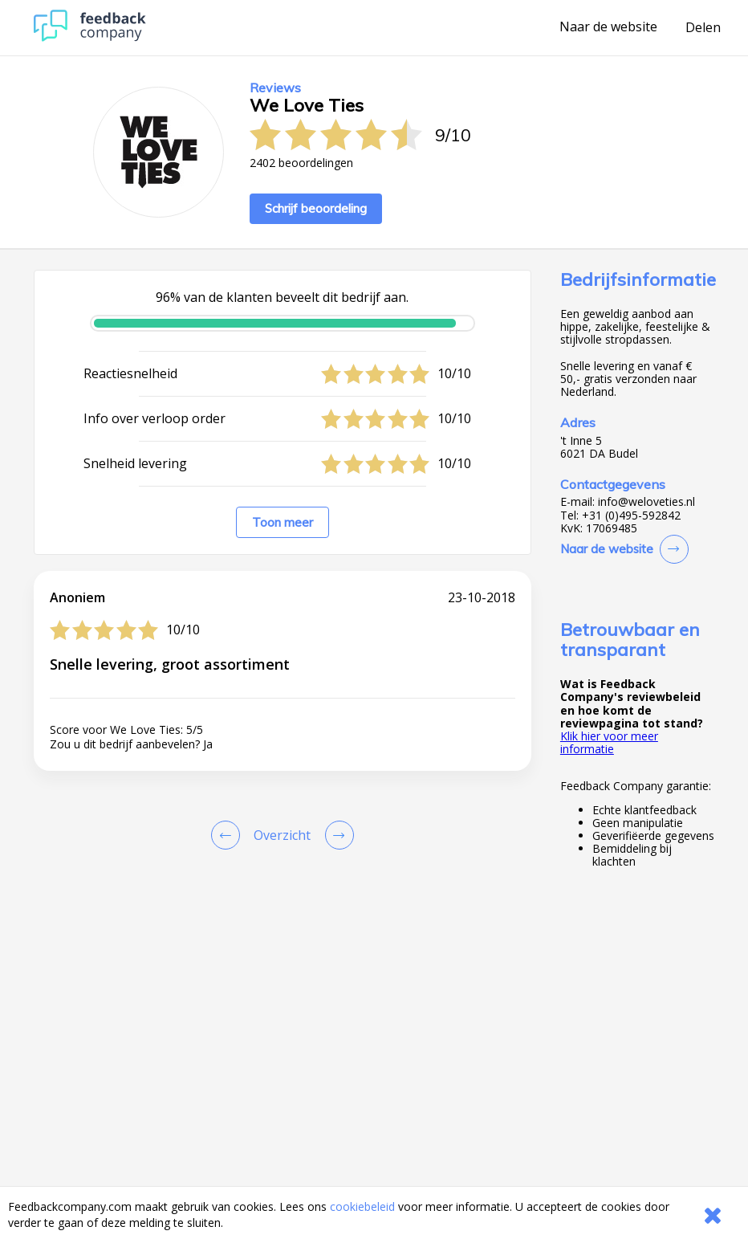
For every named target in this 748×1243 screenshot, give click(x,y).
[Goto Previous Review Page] (228, 835)
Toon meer (282, 522)
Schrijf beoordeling (316, 208)
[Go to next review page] (336, 835)
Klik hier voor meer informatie (609, 742)
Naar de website (608, 27)
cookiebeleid (362, 1206)
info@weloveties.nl (646, 501)
